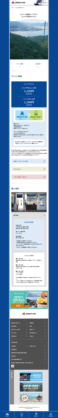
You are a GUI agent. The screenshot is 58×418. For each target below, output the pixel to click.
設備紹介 (32, 322)
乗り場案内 (13, 326)
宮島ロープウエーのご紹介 (21, 161)
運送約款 (13, 356)
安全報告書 (14, 349)
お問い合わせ (33, 346)
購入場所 (38, 64)
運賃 (31, 326)
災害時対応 (14, 336)
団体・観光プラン (33, 332)
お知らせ (32, 336)
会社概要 (13, 346)
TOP (12, 7)
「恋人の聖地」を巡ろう (20, 177)
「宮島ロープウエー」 (19, 143)
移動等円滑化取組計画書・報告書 (19, 352)
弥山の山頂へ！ (18, 169)
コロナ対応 (13, 332)
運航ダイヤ (32, 329)
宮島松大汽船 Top (15, 322)
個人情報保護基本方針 (16, 359)
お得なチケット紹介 (15, 329)
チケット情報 (20, 64)
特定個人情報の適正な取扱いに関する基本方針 (22, 362)
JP (44, 2)
